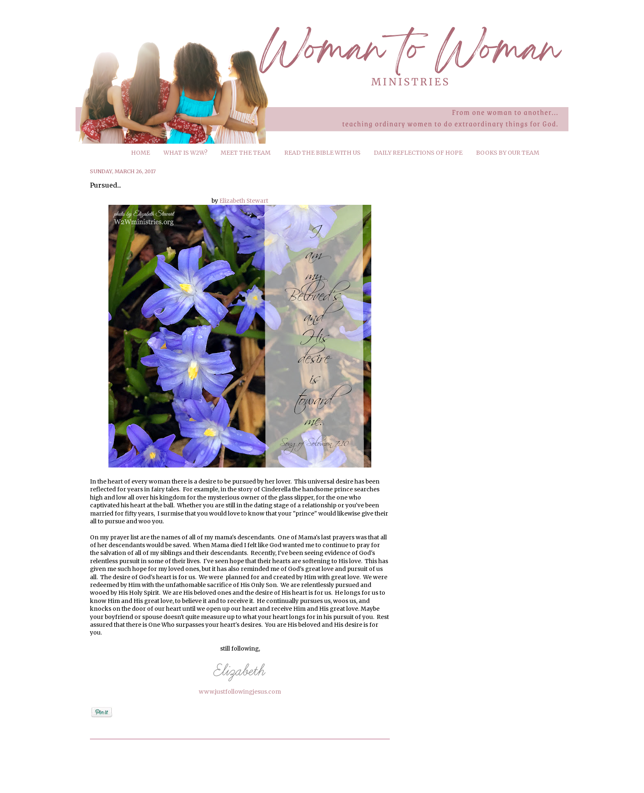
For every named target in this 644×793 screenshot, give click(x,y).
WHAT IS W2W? (185, 152)
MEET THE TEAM (246, 152)
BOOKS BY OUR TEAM (507, 152)
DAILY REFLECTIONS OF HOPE (418, 152)
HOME (140, 152)
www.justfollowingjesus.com (240, 691)
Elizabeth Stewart (243, 200)
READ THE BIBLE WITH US (322, 152)
